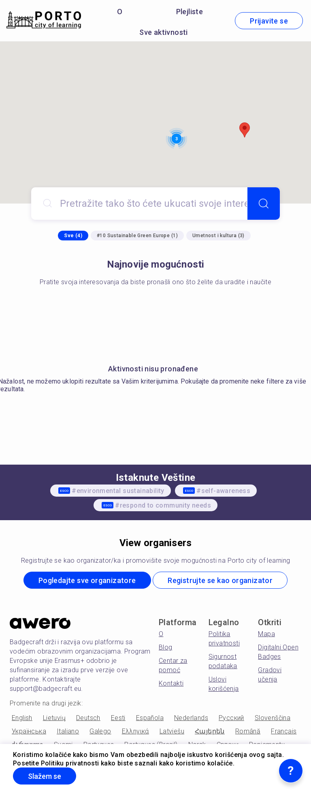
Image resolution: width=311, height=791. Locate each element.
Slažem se (44, 776)
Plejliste (189, 11)
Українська (29, 731)
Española (150, 718)
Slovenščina (272, 718)
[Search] (263, 203)
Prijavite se (269, 21)
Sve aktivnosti (163, 32)
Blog (166, 647)
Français (283, 731)
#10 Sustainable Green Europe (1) (137, 235)
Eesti (118, 718)
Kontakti (171, 683)
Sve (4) (73, 235)
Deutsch (88, 718)
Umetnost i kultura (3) (218, 235)
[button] (244, 129)
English (22, 718)
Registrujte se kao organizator (220, 580)
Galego (100, 731)
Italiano (68, 731)
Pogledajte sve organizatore (87, 580)
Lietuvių (54, 718)
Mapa (266, 634)
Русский (231, 718)
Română (247, 731)
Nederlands (191, 718)
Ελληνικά (135, 731)
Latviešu (172, 731)
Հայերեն (210, 731)
